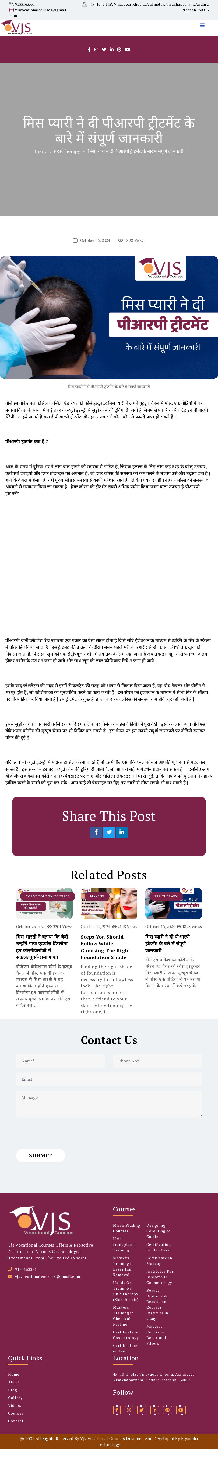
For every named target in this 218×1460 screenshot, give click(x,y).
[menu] (204, 36)
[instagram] (96, 60)
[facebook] (89, 60)
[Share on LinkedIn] (122, 843)
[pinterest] (167, 1420)
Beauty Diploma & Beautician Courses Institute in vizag (157, 1315)
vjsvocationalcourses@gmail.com (47, 1287)
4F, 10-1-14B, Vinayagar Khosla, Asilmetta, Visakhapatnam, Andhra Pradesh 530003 (154, 1387)
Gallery (15, 1408)
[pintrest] (119, 60)
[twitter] (103, 60)
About (14, 1392)
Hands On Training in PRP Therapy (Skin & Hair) (126, 1302)
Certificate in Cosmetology (126, 1345)
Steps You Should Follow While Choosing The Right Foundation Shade (105, 957)
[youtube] (127, 60)
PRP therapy (67, 162)
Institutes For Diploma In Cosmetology (160, 1287)
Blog (12, 1400)
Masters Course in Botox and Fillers (156, 1345)
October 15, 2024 (95, 251)
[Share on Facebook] (96, 843)
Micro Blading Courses (126, 1238)
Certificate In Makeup (159, 1271)
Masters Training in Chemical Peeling (123, 1326)
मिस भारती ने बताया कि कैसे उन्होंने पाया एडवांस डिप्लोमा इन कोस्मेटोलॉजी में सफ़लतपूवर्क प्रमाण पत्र (42, 957)
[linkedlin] (111, 60)
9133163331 (25, 4)
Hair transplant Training (123, 1255)
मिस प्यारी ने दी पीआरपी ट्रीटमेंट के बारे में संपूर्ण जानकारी (167, 954)
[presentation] (57, 1143)
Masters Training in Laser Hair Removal (123, 1277)
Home (40, 162)
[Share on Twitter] (109, 843)
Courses (16, 1423)
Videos (14, 1416)
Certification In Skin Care (158, 1258)
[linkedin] (154, 1420)
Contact (16, 1431)
